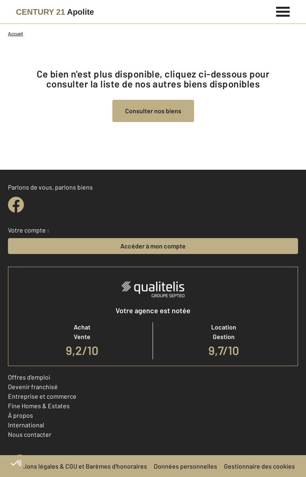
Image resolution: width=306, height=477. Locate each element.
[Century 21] (55, 12)
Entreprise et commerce (42, 396)
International (26, 425)
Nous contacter (29, 434)
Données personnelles (185, 466)
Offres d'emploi (29, 377)
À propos (20, 415)
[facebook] (16, 205)
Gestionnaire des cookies (259, 466)
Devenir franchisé (33, 386)
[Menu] (283, 11)
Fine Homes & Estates (39, 405)
